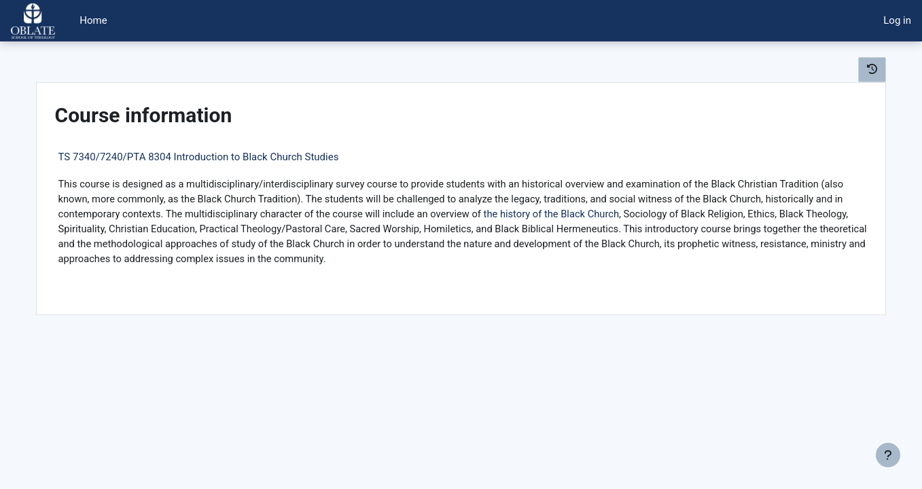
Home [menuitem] (93, 20)
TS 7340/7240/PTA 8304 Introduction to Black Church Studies (217, 157)
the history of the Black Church (699, 215)
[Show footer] (888, 455)
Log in (897, 20)
